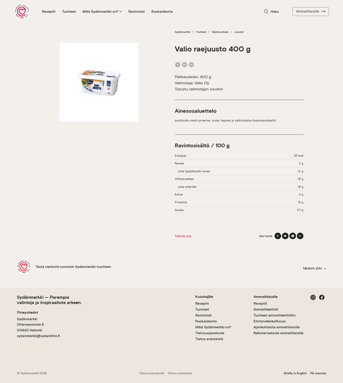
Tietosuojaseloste (209, 333)
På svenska (318, 373)
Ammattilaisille (310, 11)
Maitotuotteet (220, 31)
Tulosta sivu (183, 236)
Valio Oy (201, 83)
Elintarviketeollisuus (270, 321)
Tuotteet (69, 11)
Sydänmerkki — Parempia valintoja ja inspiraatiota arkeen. (49, 300)
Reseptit (49, 11)
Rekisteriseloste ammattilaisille (278, 333)
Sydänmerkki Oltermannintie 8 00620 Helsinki (30, 324)
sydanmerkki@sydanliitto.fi (38, 336)
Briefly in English (295, 373)
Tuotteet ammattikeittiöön (275, 315)
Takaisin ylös (314, 268)
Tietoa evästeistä (209, 339)
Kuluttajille (204, 297)
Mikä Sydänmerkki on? (102, 11)
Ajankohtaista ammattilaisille (277, 327)
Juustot (238, 31)
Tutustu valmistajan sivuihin (199, 89)
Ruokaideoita (162, 11)
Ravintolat (136, 11)
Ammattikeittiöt (266, 309)
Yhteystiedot (27, 312)
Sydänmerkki (182, 31)
